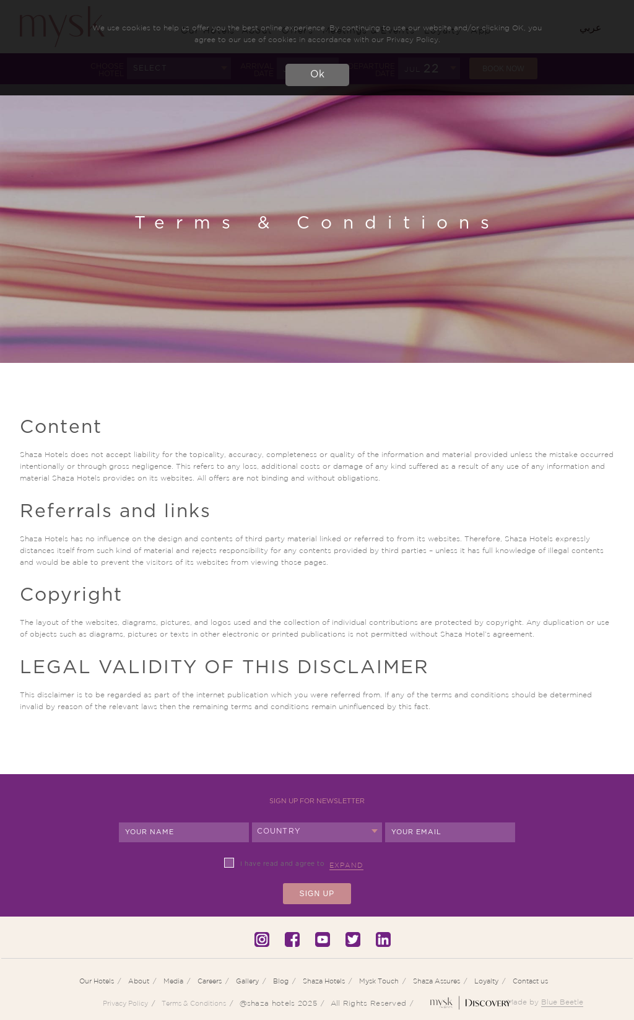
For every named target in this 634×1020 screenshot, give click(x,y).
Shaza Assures (436, 981)
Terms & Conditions (194, 1003)
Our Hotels (96, 981)
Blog (281, 981)
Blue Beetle (562, 1002)
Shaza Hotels (324, 981)
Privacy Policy (125, 1003)
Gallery (247, 981)
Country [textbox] (279, 831)
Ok (317, 74)
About (138, 981)
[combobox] (317, 832)
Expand (346, 865)
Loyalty (486, 981)
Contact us (530, 981)
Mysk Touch (379, 981)
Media (173, 981)
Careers (210, 981)
